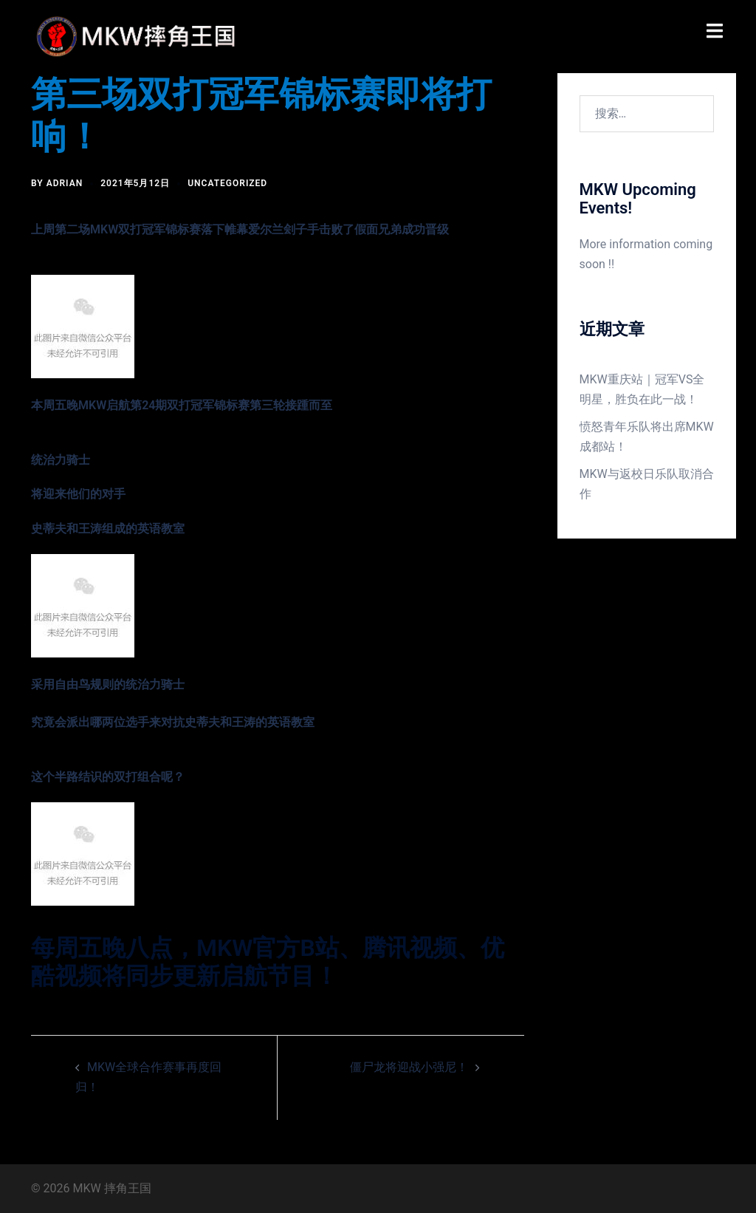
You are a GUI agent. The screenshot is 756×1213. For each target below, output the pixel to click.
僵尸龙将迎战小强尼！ (409, 1067)
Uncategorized (227, 183)
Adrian (65, 183)
